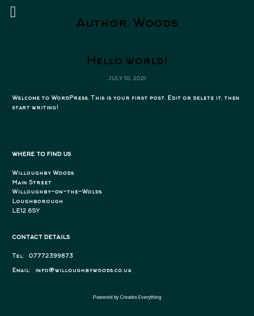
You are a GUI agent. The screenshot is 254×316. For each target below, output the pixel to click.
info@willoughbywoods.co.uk (83, 270)
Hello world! (127, 61)
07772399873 (51, 256)
